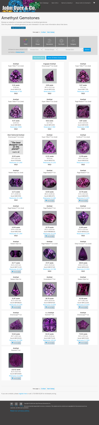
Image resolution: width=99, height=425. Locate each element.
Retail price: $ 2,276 (83, 234)
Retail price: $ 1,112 (83, 162)
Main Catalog (50, 32)
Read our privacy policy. (20, 411)
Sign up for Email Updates (18, 27)
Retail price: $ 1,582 (49, 198)
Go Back (43, 32)
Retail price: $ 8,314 (49, 340)
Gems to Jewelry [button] (67, 3)
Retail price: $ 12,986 (16, 376)
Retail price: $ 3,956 (49, 305)
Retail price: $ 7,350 (83, 340)
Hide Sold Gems (39, 58)
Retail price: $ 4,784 (15, 340)
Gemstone (49, 44)
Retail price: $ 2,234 (15, 269)
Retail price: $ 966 (16, 127)
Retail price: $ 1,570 (83, 198)
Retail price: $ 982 (49, 127)
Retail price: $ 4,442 (83, 305)
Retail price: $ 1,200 (15, 162)
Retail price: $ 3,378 (16, 305)
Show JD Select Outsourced (56, 58)
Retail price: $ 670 (49, 91)
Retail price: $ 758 (16, 91)
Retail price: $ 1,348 (15, 198)
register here (23, 394)
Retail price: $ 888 (83, 127)
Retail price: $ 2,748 (49, 269)
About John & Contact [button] (83, 3)
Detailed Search (20, 52)
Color (25, 44)
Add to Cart (49, 200)
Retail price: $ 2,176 (49, 234)
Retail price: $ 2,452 (83, 269)
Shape (38, 44)
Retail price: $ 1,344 (15, 234)
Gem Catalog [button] (44, 3)
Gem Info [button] (55, 3)
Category (73, 44)
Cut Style (61, 44)
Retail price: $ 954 (83, 91)
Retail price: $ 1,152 (49, 162)
